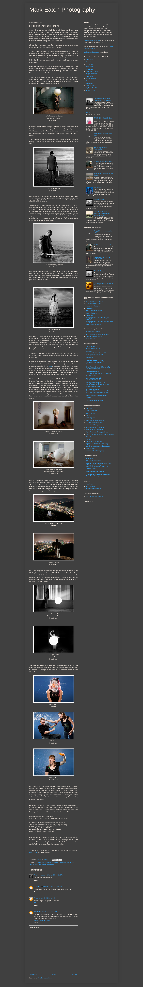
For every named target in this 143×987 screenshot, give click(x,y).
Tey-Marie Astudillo (91, 88)
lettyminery (38, 911)
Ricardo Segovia (39, 875)
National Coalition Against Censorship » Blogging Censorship (98, 464)
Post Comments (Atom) (45, 978)
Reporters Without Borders (95, 471)
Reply (36, 880)
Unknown (37, 886)
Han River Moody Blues (93, 379)
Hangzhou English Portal (93, 488)
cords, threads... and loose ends (96, 395)
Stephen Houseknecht (48, 864)
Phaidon (88, 439)
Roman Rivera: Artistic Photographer (101, 148)
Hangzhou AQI (90, 486)
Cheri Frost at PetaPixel (93, 332)
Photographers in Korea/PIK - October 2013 (99, 322)
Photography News (92, 371)
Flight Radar (89, 484)
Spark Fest (38, 864)
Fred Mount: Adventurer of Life (103, 161)
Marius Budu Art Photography (95, 429)
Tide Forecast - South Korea (94, 496)
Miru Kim (88, 436)
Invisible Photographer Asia (94, 422)
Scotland (88, 397)
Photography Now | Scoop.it (95, 383)
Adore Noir (89, 408)
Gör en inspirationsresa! (93, 368)
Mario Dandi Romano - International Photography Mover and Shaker (102, 213)
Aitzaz (36, 898)
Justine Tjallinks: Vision (93, 348)
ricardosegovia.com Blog (94, 400)
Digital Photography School (94, 310)
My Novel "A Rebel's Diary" (94, 460)
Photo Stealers (90, 339)
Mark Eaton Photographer (92, 40)
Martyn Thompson (91, 74)
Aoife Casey (89, 59)
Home (54, 974)
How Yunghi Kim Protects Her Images (97, 334)
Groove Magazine (91, 313)
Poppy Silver (90, 76)
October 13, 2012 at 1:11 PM (54, 875)
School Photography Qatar (42, 920)
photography (65, 862)
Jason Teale (89, 66)
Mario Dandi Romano (92, 71)
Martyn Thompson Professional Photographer (100, 434)
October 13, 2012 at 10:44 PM (52, 886)
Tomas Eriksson (90, 90)
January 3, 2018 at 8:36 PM (47, 898)
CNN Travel (89, 308)
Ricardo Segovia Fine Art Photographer (98, 446)
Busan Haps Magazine (93, 306)
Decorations (89, 364)
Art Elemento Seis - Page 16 (94, 301)
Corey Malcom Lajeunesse (94, 62)
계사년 (88, 112)
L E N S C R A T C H (92, 346)
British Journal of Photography (95, 420)
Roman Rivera (90, 81)
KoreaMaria (89, 315)
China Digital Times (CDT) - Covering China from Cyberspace (98, 475)
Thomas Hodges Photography (95, 451)
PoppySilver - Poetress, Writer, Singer (97, 444)
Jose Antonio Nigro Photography (96, 427)
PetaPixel (89, 351)
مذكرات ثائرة (90, 458)
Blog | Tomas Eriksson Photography (98, 367)
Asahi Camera (90, 413)
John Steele (89, 69)
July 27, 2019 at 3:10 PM (49, 911)
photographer (58, 862)
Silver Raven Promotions (93, 324)
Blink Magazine (90, 418)
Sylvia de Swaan (91, 85)
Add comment (34, 927)
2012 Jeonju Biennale (40, 862)
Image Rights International (94, 336)
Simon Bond (89, 83)
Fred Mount (33, 852)
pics (35, 903)
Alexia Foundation (91, 411)
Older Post (74, 974)
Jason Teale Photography (93, 425)
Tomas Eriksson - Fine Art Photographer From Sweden (102, 99)
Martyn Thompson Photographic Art (97, 432)
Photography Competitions (94, 441)
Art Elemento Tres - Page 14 (94, 303)
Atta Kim (88, 415)
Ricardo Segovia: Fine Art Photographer (102, 258)
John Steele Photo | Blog (94, 378)
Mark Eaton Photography (62, 9)
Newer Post (33, 974)
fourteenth (89, 358)
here (50, 366)
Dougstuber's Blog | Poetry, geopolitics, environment (95, 361)
